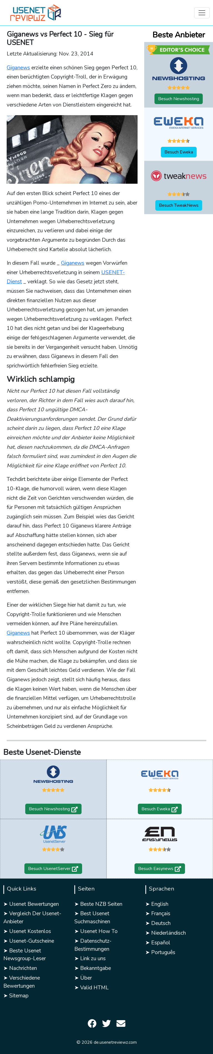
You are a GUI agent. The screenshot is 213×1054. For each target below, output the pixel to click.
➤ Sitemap (16, 995)
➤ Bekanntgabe (92, 968)
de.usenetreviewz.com (115, 1042)
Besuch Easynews (159, 869)
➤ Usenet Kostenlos (27, 931)
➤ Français (157, 913)
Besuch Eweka (178, 152)
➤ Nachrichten (20, 968)
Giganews (18, 67)
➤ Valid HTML (91, 987)
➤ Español (157, 942)
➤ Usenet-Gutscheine (28, 941)
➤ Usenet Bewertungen (31, 904)
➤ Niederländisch (165, 933)
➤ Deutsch (158, 923)
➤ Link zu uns (90, 958)
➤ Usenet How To (96, 931)
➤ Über (83, 978)
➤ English (156, 904)
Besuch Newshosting (178, 99)
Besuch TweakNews (179, 205)
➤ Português (160, 952)
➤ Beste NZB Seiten (98, 904)
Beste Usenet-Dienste (42, 752)
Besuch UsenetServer (53, 869)
